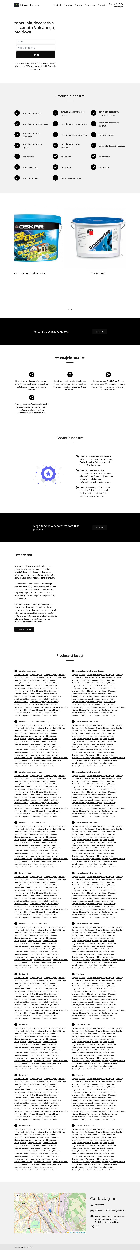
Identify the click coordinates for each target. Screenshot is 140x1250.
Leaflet (70, 1232)
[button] (50, 1210)
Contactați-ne (24, 629)
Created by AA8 (26, 1247)
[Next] (121, 255)
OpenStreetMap (80, 1232)
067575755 (99, 1204)
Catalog (99, 331)
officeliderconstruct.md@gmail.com (110, 1210)
